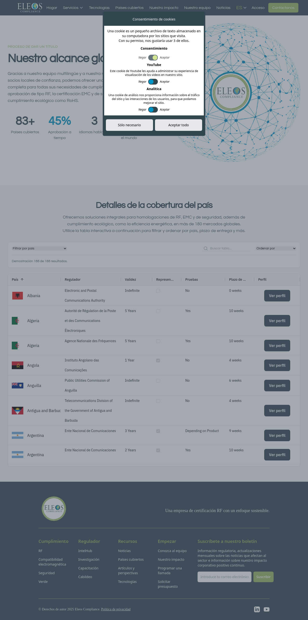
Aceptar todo (178, 125)
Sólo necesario (129, 125)
